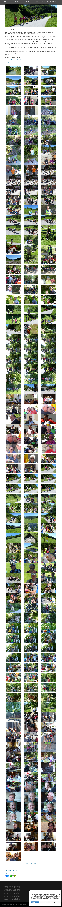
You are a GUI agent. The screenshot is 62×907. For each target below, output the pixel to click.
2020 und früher (40, 1)
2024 (15, 1)
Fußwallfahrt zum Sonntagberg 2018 (12, 890)
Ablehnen (44, 902)
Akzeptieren (34, 902)
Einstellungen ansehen (55, 902)
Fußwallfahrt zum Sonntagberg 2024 (12, 899)
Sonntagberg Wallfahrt (13, 904)
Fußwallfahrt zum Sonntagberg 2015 (12, 886)
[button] (59, 891)
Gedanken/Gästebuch (52, 1)
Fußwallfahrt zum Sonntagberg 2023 (12, 898)
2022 (26, 1)
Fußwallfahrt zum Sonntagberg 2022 (12, 896)
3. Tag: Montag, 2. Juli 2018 (11, 870)
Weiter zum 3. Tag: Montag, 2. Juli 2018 (13, 59)
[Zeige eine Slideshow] (31, 863)
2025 (10, 1)
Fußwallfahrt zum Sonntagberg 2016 (12, 887)
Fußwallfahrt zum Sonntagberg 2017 (12, 889)
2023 (21, 1)
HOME (5, 1)
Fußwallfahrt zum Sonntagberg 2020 (12, 893)
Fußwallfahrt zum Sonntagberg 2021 (12, 895)
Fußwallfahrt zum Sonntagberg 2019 (12, 892)
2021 (32, 1)
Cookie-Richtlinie (45, 904)
